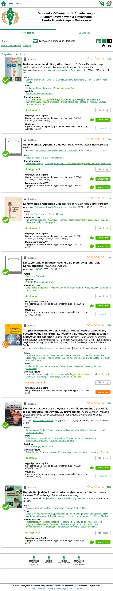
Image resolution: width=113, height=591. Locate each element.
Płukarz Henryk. (56, 158)
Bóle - (77, 374)
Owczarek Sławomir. (35, 276)
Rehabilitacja (66, 366)
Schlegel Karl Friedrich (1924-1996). (59, 358)
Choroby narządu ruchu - (76, 524)
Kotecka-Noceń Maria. (36, 158)
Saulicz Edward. (95, 355)
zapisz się (103, 392)
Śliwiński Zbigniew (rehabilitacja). (74, 80)
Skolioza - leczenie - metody (83, 102)
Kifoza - (33, 99)
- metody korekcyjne (64, 99)
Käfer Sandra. (58, 355)
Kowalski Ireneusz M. (38, 508)
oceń (109, 58)
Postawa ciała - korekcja (69, 452)
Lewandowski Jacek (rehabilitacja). (76, 430)
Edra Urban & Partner (43, 348)
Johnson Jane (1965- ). (40, 430)
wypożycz (103, 119)
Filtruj (22, 54)
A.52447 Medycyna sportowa (39, 93)
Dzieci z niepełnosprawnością (40, 514)
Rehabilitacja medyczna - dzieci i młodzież (77, 527)
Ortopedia (30, 374)
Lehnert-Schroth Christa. (38, 355)
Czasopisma (84, 33)
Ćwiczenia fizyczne (83, 366)
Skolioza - (101, 374)
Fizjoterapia (42, 376)
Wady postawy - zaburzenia (98, 288)
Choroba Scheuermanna (71, 288)
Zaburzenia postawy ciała (38, 438)
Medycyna (40, 104)
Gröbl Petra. (32, 358)
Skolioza (30, 88)
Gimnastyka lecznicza (55, 163)
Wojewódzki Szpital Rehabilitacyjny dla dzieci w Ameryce (70, 498)
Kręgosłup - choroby (59, 102)
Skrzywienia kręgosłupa (46, 366)
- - (42, 524)
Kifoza (38, 88)
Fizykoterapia (57, 374)
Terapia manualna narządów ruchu (82, 438)
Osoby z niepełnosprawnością (88, 522)
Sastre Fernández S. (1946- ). (40, 80)
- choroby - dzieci (61, 220)
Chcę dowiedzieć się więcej (43, 588)
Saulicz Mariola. (75, 355)
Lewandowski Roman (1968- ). (70, 508)
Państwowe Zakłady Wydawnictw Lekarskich (56, 150)
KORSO (38, 269)
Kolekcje (27, 45)
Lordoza (47, 88)
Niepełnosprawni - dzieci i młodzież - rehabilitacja (49, 522)
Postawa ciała (58, 438)
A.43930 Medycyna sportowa (39, 282)
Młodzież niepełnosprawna (68, 514)
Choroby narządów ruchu (62, 440)
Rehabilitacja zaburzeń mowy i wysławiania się (70, 516)
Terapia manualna (48, 452)
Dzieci (96, 516)
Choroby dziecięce (34, 163)
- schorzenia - (66, 376)
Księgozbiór (28, 33)
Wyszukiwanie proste (11, 45)
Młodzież (105, 516)
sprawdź (103, 128)
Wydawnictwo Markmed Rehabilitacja (65, 70)
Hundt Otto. (91, 358)
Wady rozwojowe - (96, 452)
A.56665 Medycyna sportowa (39, 446)
